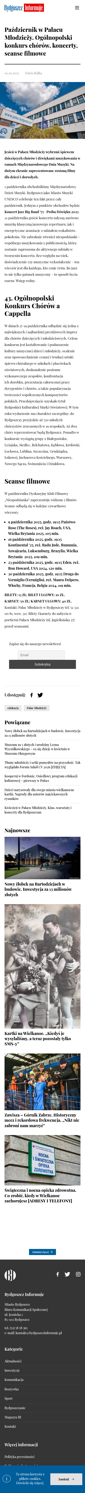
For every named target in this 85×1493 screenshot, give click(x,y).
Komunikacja (14, 1380)
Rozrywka (12, 1389)
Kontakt (10, 1426)
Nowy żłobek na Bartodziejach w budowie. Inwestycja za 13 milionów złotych (38, 889)
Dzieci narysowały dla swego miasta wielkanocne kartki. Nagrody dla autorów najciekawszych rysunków (39, 794)
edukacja (13, 708)
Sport (8, 1398)
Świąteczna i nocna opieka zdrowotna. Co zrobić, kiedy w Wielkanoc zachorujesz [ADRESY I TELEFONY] (40, 1195)
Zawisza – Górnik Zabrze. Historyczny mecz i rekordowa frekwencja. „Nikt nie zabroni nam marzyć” (42, 1120)
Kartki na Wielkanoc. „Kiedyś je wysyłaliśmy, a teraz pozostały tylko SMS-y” (38, 1039)
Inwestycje (12, 1370)
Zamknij (63, 1479)
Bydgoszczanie (15, 1408)
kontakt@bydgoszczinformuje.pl (39, 1333)
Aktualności (13, 1361)
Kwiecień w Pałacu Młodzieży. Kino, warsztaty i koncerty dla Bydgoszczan (38, 810)
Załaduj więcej (40, 1252)
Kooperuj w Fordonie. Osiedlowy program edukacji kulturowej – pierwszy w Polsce (41, 778)
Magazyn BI (13, 1417)
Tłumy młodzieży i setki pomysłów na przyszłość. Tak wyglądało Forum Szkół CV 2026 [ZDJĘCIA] (42, 764)
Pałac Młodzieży (37, 708)
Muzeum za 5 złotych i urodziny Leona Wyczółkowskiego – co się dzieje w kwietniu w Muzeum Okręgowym (37, 749)
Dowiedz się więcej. (30, 1483)
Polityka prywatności (19, 1457)
